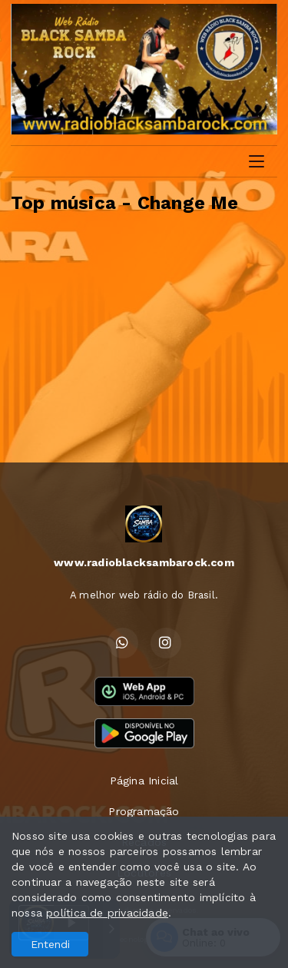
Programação (143, 811)
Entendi (50, 944)
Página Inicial (144, 780)
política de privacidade (107, 913)
